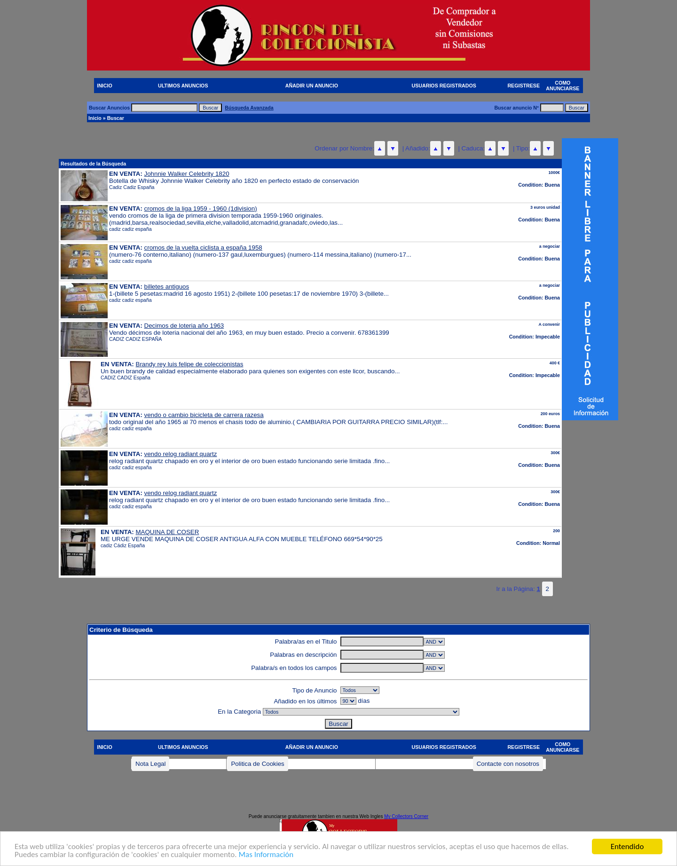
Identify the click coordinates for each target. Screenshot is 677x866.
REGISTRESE (523, 85)
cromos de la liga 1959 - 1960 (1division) (200, 208)
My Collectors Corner (406, 816)
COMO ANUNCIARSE (562, 85)
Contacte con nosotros (508, 763)
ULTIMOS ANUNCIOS (183, 85)
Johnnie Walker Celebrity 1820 (186, 173)
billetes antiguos (166, 286)
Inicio (95, 118)
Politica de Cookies (257, 763)
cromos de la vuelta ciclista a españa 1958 (203, 247)
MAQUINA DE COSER (167, 531)
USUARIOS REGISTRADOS (444, 85)
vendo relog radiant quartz (180, 453)
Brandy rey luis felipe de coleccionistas (190, 364)
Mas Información (265, 861)
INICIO (104, 85)
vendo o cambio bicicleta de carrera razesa (204, 414)
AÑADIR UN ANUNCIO (311, 85)
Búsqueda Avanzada (249, 107)
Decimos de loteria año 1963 (184, 325)
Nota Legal (150, 763)
